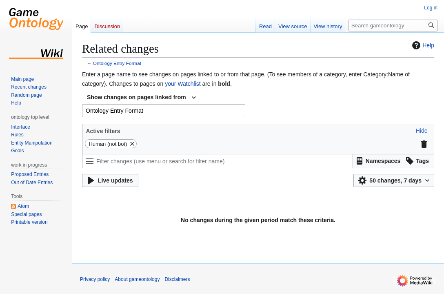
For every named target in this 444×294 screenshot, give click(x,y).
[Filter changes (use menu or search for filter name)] (217, 161)
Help (422, 45)
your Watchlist (182, 83)
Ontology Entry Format (117, 63)
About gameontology (137, 279)
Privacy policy (95, 279)
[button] (422, 130)
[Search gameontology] (393, 25)
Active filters (103, 131)
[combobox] (141, 97)
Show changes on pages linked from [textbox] (136, 97)
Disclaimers (177, 279)
